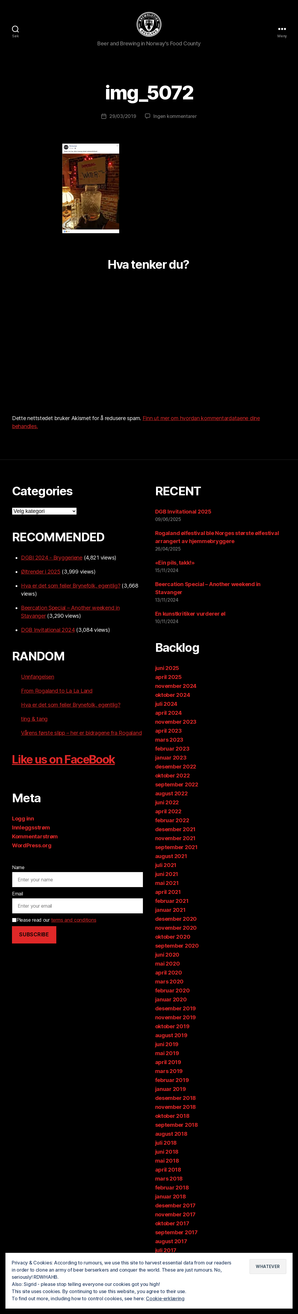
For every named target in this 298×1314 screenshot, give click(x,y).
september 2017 (176, 1233)
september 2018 (176, 1126)
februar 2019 (172, 1081)
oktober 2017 (172, 1224)
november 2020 (176, 929)
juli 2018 (166, 1144)
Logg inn (23, 819)
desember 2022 (175, 767)
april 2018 (168, 1170)
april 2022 (168, 812)
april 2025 (168, 678)
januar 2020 (171, 1000)
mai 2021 (167, 884)
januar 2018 (170, 1197)
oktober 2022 (172, 776)
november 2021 (175, 839)
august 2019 (171, 1036)
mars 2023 (169, 740)
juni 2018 (167, 1152)
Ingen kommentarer (174, 117)
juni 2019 (167, 1045)
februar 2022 (172, 821)
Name (18, 868)
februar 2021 (172, 902)
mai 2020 (167, 964)
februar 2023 (172, 749)
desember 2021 (175, 830)
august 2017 (171, 1242)
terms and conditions (73, 920)
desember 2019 (175, 1009)
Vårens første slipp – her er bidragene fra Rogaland (81, 734)
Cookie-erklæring (165, 1299)
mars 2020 (169, 982)
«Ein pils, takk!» (175, 563)
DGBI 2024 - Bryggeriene (51, 558)
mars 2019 (169, 1072)
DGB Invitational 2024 (48, 631)
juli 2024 (166, 705)
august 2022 (171, 794)
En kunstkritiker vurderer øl (190, 614)
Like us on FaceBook (67, 760)
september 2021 (176, 848)
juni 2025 (167, 669)
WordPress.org (32, 846)
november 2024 (176, 687)
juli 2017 (166, 1251)
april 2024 (168, 714)
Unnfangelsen (37, 677)
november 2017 (175, 1215)
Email (17, 894)
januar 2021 (170, 911)
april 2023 (168, 732)
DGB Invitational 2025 (183, 512)
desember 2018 (175, 1099)
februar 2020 (172, 991)
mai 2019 (167, 1054)
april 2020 (168, 973)
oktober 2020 (172, 938)
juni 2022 (167, 803)
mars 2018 (169, 1179)
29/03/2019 (122, 117)
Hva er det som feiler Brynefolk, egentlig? (70, 586)
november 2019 (175, 1018)
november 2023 (176, 723)
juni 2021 (167, 875)
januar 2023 (171, 758)
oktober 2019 (172, 1027)
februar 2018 (172, 1188)
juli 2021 (166, 866)
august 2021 (171, 857)
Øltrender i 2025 (40, 572)
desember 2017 (175, 1206)
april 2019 (168, 1063)
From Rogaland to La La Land (57, 691)
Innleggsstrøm (31, 828)
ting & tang (34, 720)
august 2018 (171, 1135)
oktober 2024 (172, 696)
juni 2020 (167, 955)
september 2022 (176, 785)
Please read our (54, 920)
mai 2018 (167, 1161)
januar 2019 (170, 1090)
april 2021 (168, 893)
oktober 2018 (172, 1117)
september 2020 (177, 946)
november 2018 (175, 1108)
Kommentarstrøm (35, 837)
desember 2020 (176, 920)
